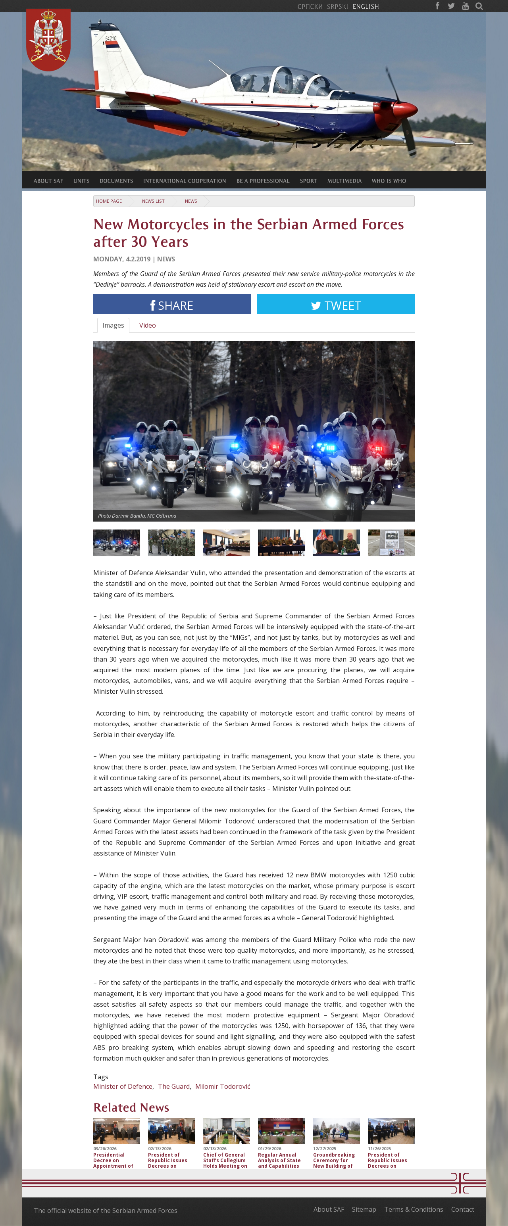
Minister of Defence (122, 1086)
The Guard (174, 1086)
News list (153, 201)
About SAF (329, 1209)
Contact (462, 1209)
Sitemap (364, 1209)
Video (147, 325)
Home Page (109, 201)
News (191, 201)
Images (113, 325)
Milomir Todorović (222, 1086)
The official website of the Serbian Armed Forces (105, 1210)
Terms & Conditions (413, 1209)
